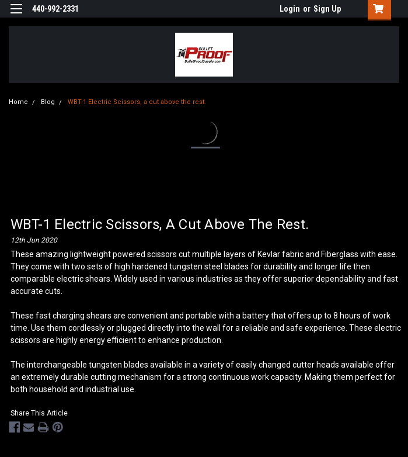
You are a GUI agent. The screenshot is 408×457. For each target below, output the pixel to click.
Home (18, 102)
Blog (48, 102)
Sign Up (327, 8)
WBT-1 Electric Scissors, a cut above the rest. (137, 102)
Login (290, 8)
